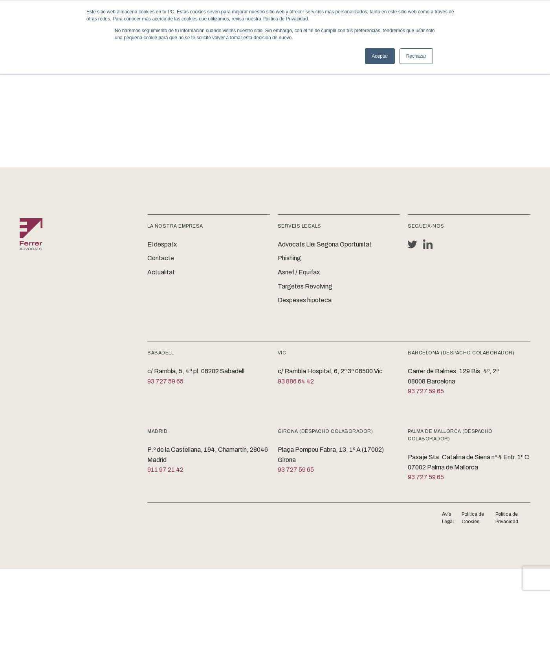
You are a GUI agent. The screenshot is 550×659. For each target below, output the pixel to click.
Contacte (160, 258)
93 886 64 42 (296, 381)
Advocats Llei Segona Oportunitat (325, 244)
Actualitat (161, 272)
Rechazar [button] (416, 56)
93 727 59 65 (165, 381)
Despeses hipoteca (305, 300)
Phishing (289, 258)
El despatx (162, 244)
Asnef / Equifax (299, 272)
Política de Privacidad (506, 517)
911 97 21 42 (165, 469)
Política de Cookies (473, 517)
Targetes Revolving (305, 286)
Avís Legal (448, 517)
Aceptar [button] (380, 56)
